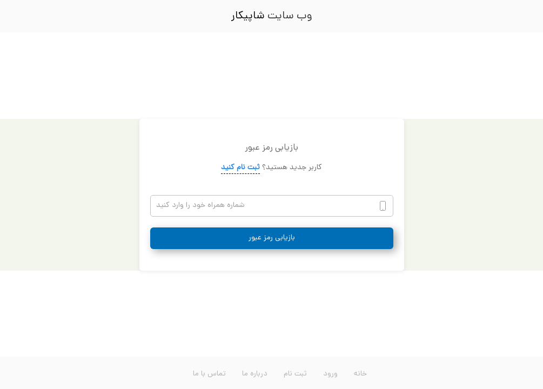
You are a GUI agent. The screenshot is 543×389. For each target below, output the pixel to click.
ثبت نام (295, 374)
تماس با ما (209, 374)
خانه (360, 374)
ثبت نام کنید (240, 167)
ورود (330, 374)
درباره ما (254, 374)
